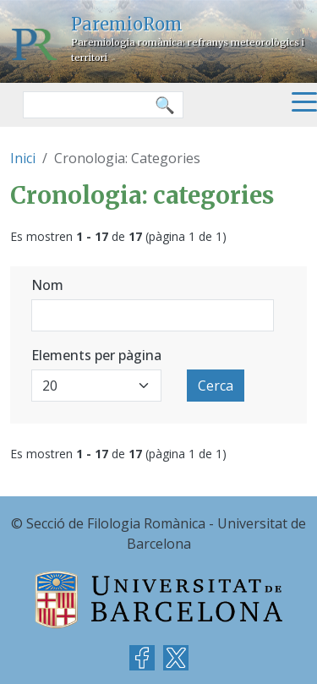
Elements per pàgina (96, 355)
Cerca (215, 385)
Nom (47, 285)
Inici (23, 158)
